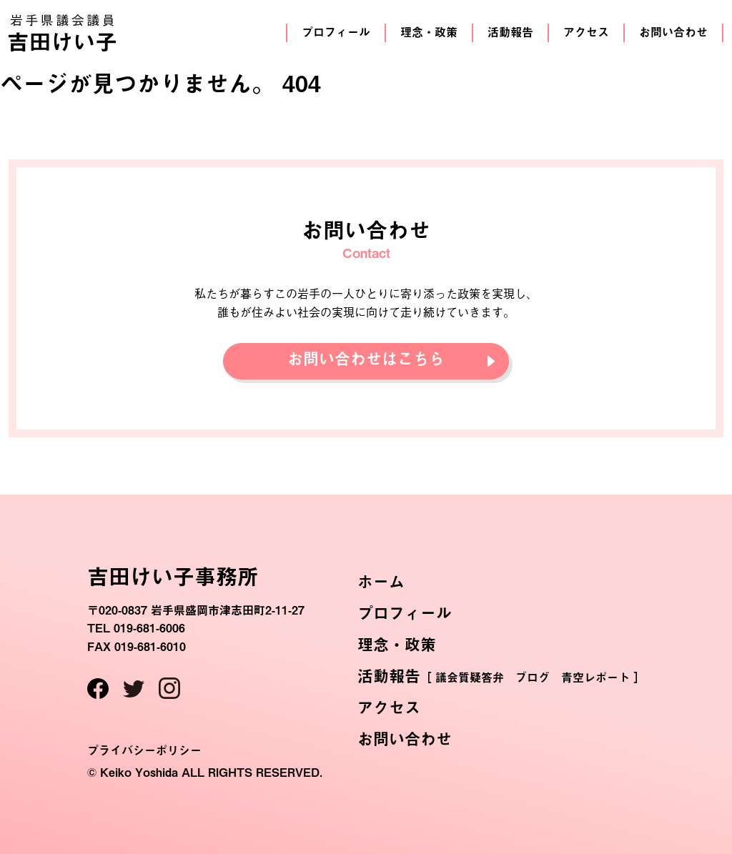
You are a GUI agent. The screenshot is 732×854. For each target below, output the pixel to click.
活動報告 (510, 32)
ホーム (381, 582)
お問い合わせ (673, 32)
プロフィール (336, 32)
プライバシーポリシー (144, 750)
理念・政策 (429, 32)
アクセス (586, 32)
